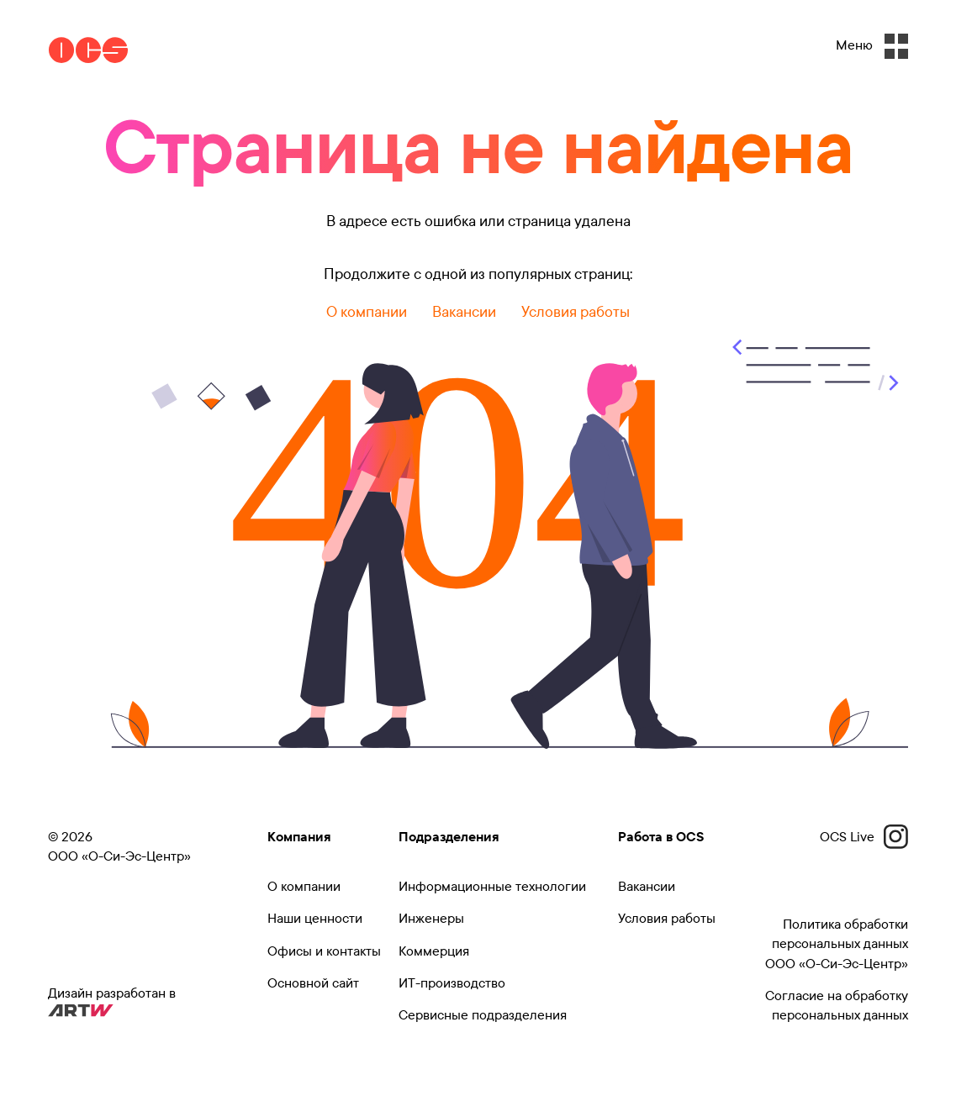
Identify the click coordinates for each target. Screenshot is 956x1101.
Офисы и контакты (324, 951)
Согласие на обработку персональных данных (836, 1005)
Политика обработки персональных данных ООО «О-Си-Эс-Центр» (836, 944)
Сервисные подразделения (483, 1015)
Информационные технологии (492, 886)
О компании (366, 312)
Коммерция (434, 951)
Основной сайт (313, 983)
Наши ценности (314, 918)
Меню (872, 46)
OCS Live (864, 837)
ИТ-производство (452, 983)
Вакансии (464, 312)
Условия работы (575, 312)
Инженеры (431, 918)
